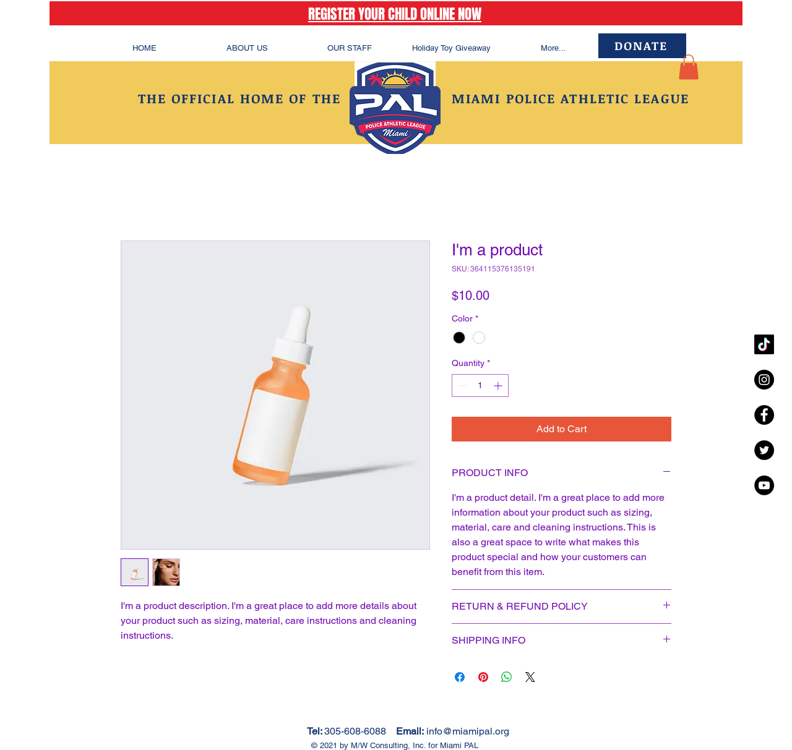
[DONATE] (642, 45)
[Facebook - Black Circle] (764, 415)
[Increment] (499, 385)
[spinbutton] (480, 385)
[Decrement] (461, 385)
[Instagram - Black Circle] (764, 380)
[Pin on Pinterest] (483, 677)
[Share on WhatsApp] (506, 677)
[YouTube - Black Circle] (764, 485)
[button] (688, 67)
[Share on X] (530, 677)
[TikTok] (764, 344)
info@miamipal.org (467, 731)
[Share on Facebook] (459, 677)
